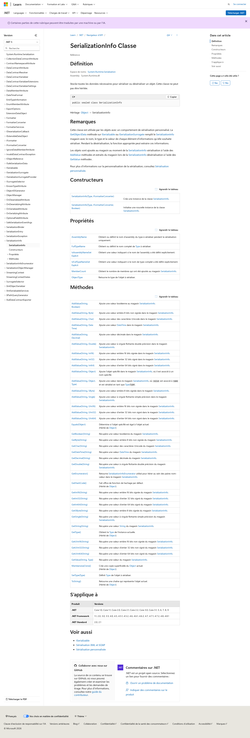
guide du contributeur (88, 693)
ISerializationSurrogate (131, 134)
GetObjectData (78, 134)
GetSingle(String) (80, 516)
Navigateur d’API (95, 35)
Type (138, 246)
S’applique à (217, 62)
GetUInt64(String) (80, 553)
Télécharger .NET (236, 12)
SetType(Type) (78, 575)
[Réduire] (36, 35)
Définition (217, 41)
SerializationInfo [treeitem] (17, 245)
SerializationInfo (165, 134)
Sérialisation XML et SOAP (90, 645)
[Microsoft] (6, 4)
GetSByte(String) (80, 510)
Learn (73, 35)
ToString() (76, 581)
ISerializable (108, 134)
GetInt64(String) (80, 504)
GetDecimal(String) (81, 458)
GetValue (75, 159)
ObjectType (77, 277)
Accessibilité (204, 723)
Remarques (217, 45)
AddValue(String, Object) (84, 371)
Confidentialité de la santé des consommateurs (143, 723)
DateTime (121, 324)
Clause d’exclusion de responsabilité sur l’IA (25, 723)
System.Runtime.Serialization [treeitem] (20, 54)
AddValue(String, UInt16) (84, 406)
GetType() (76, 532)
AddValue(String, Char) (83, 318)
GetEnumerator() (80, 473)
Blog (75, 723)
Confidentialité (108, 723)
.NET (81, 35)
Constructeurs (218, 49)
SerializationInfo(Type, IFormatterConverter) (93, 196)
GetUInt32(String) (80, 547)
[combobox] (22, 42)
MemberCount (79, 271)
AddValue (75, 154)
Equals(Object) (79, 424)
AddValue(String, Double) (84, 343)
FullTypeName (78, 246)
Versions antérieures (59, 723)
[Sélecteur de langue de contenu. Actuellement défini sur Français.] (11, 716)
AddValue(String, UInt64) (84, 418)
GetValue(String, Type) (82, 559)
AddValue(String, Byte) (82, 312)
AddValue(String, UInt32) (84, 412)
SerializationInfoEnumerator (122, 473)
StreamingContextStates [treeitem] (18, 276)
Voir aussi (216, 66)
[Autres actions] (177, 35)
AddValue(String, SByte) (83, 390)
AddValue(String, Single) (83, 396)
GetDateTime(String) (82, 451)
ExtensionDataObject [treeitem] (16, 113)
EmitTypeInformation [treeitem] (16, 99)
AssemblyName (79, 236)
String (122, 526)
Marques (221, 723)
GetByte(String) (79, 439)
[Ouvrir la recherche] (229, 4)
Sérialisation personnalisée (91, 649)
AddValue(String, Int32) (83, 359)
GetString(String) (80, 526)
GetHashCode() (79, 482)
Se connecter (239, 4)
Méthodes (216, 57)
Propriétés (216, 53)
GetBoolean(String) (81, 433)
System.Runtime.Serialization (102, 71)
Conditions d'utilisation (184, 723)
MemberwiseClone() (81, 565)
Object (84, 112)
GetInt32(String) (80, 498)
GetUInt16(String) (80, 541)
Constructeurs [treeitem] (16, 249)
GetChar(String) (79, 445)
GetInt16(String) (79, 492)
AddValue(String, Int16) (83, 353)
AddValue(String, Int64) (83, 365)
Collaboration (90, 723)
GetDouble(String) (80, 464)
